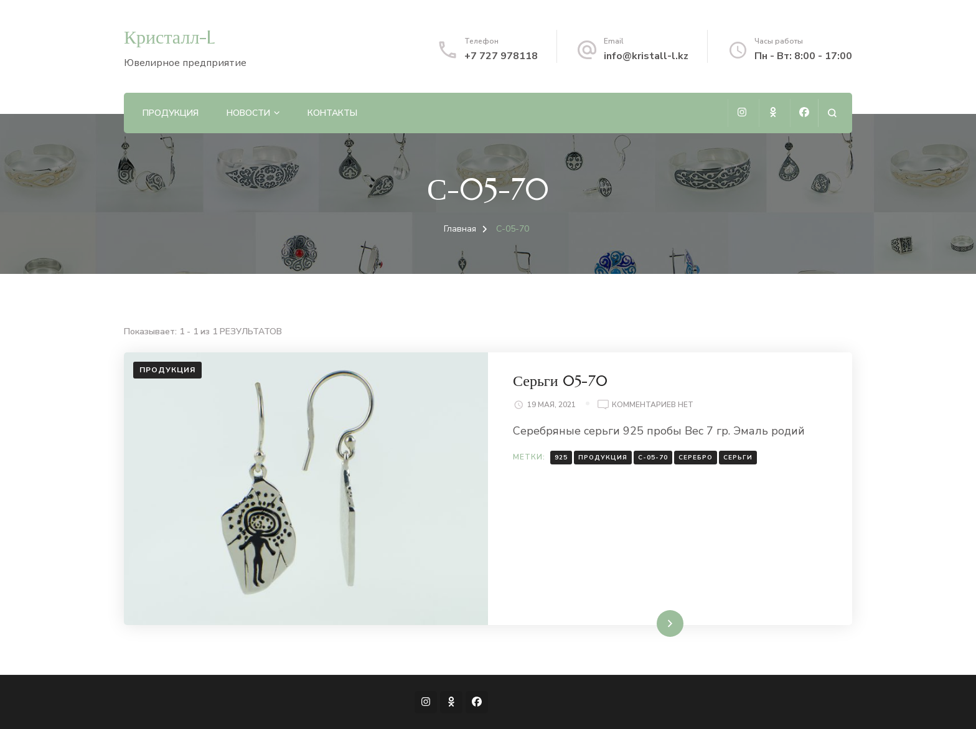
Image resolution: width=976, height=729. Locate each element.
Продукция (171, 113)
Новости (248, 113)
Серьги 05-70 (560, 381)
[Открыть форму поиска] (832, 113)
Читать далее (646, 623)
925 (561, 457)
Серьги (738, 457)
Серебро (695, 457)
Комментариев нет (652, 405)
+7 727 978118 (501, 56)
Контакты (332, 113)
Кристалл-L (169, 37)
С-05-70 (653, 457)
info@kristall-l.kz (646, 56)
